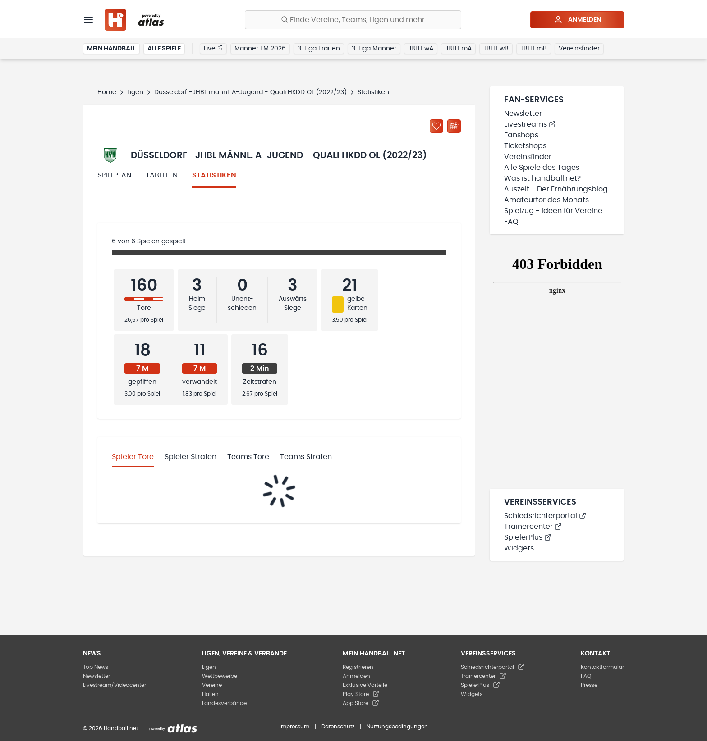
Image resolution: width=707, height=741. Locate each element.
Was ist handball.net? (542, 178)
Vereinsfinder (579, 48)
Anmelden (577, 19)
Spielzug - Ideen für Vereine (553, 210)
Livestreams (530, 124)
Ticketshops (525, 146)
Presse (589, 685)
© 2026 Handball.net (110, 728)
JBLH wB (496, 48)
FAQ (511, 221)
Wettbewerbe (219, 676)
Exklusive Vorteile (365, 685)
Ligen (135, 92)
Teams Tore (248, 456)
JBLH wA (420, 48)
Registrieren (358, 667)
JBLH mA (458, 48)
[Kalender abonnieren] (454, 126)
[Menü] (88, 20)
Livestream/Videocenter (114, 685)
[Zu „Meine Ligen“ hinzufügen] (436, 126)
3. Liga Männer (374, 48)
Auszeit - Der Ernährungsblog (556, 189)
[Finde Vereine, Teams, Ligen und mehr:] (353, 19)
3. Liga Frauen (319, 48)
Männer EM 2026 (260, 48)
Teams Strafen (306, 456)
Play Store (361, 694)
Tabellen (162, 175)
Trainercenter (533, 526)
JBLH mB (533, 48)
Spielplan (114, 175)
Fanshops (521, 135)
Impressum (294, 726)
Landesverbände (224, 703)
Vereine (212, 685)
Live (213, 48)
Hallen (210, 694)
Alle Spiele (164, 48)
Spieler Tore (133, 456)
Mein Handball (111, 48)
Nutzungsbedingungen (397, 726)
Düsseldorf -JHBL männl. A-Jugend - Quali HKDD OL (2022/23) (250, 92)
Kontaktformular (602, 667)
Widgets (519, 548)
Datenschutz (337, 726)
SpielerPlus (527, 537)
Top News (95, 667)
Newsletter (523, 113)
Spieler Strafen (190, 456)
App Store (361, 703)
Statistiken (214, 175)
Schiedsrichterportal (545, 515)
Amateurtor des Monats (546, 200)
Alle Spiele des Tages (541, 167)
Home (106, 92)
